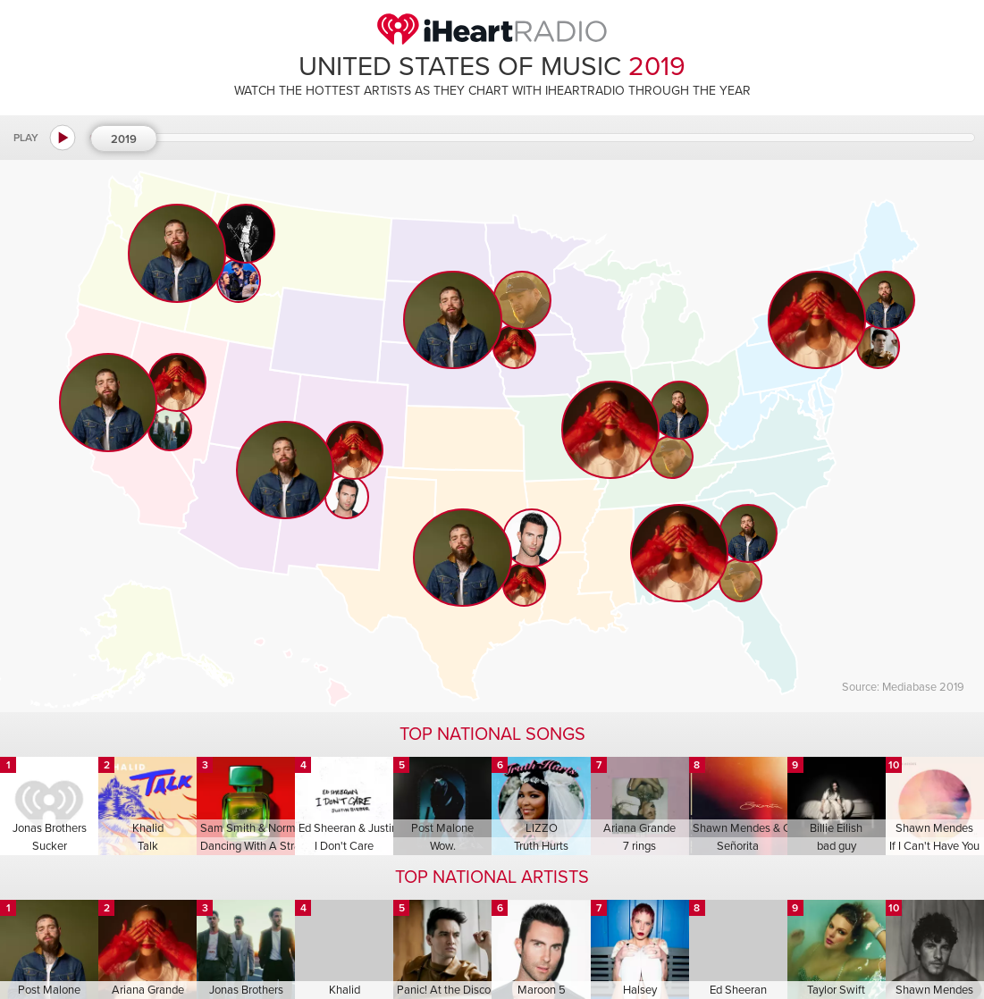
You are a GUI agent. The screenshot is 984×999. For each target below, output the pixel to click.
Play (25, 137)
